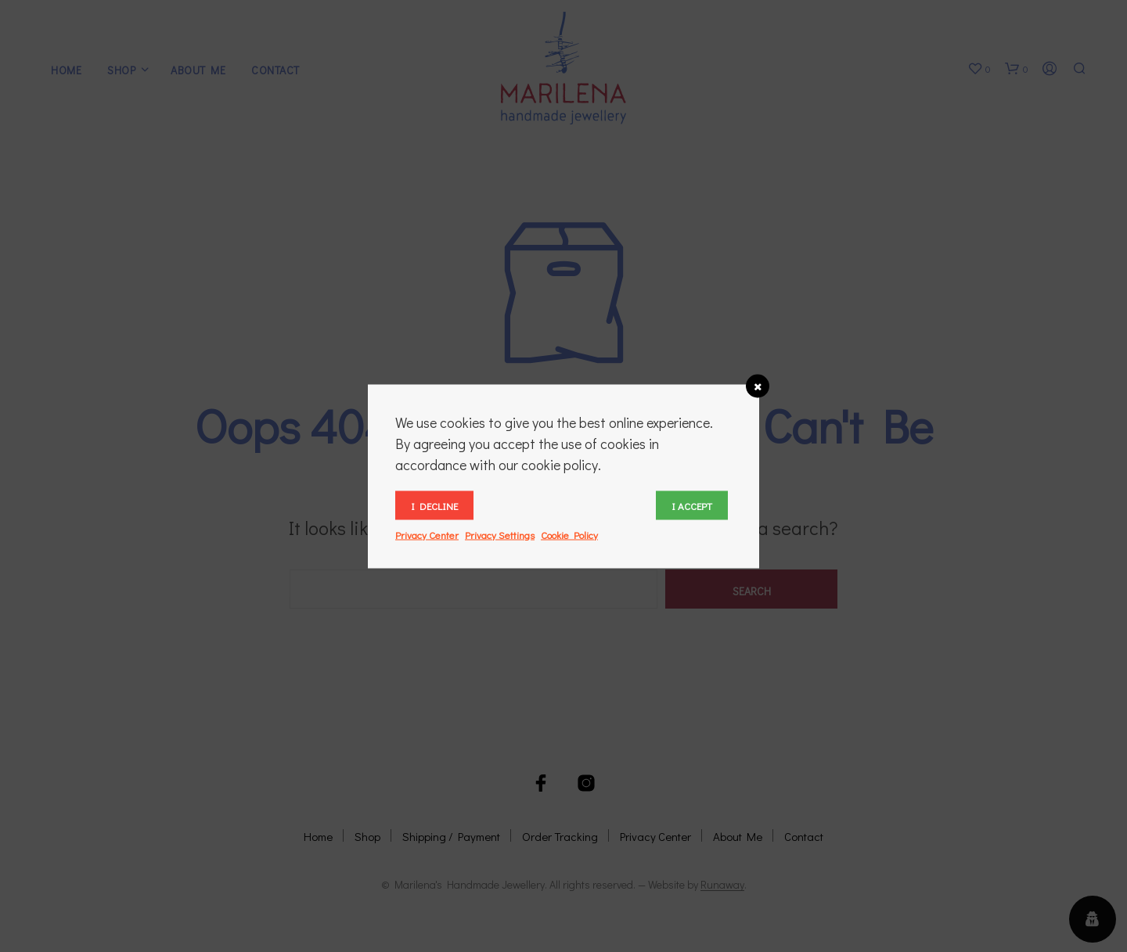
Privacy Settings (500, 534)
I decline (434, 505)
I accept (692, 505)
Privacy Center (427, 534)
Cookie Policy (569, 534)
